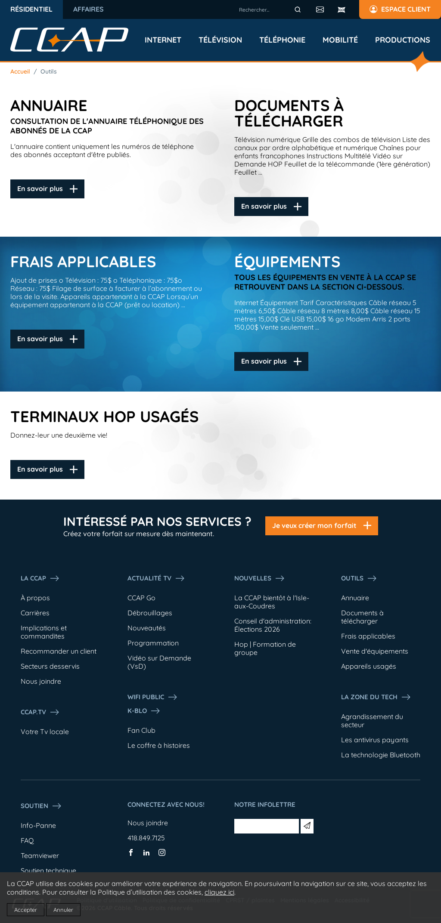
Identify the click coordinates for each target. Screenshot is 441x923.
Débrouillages (149, 612)
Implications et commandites (44, 632)
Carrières (35, 612)
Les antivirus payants (375, 739)
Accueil (20, 71)
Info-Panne (38, 825)
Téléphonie (282, 40)
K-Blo (144, 711)
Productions (402, 40)
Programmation (153, 643)
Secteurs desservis (50, 666)
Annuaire (355, 597)
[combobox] (271, 9)
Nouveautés (146, 628)
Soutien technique (48, 870)
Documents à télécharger (362, 616)
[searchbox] (271, 9)
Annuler (63, 909)
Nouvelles (259, 578)
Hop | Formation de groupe (265, 648)
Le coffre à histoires (158, 745)
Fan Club (141, 730)
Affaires (88, 9)
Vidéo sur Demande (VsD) (159, 662)
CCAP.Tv (40, 712)
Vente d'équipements (374, 651)
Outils (48, 71)
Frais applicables (368, 636)
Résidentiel (31, 9)
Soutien (41, 806)
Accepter (25, 909)
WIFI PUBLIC (152, 697)
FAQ (27, 840)
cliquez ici (219, 892)
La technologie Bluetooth (380, 754)
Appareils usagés (368, 666)
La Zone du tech (376, 697)
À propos (35, 597)
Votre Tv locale (45, 731)
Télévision (220, 40)
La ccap (40, 578)
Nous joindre (41, 681)
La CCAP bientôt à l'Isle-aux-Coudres (271, 601)
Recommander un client (58, 651)
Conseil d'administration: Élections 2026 (272, 625)
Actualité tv (156, 578)
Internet (163, 40)
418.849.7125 (146, 837)
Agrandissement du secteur (372, 720)
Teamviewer (40, 855)
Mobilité (340, 40)
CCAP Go (141, 597)
